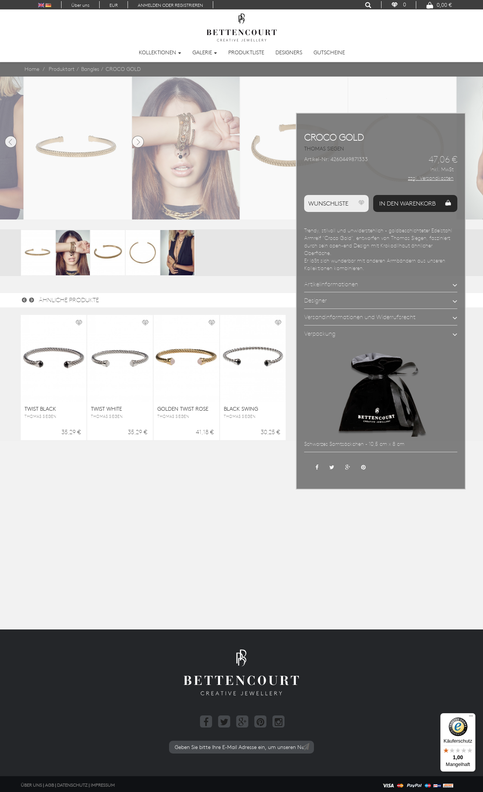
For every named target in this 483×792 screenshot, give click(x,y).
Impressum (103, 785)
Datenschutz (72, 785)
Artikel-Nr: (316, 159)
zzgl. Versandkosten (431, 178)
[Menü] (470, 717)
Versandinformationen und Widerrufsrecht (359, 317)
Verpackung (319, 333)
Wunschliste (336, 203)
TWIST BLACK (40, 408)
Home (32, 69)
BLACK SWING (241, 408)
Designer (315, 300)
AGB (49, 785)
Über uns (80, 5)
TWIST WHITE (106, 408)
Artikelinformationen (331, 284)
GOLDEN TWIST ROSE (182, 408)
